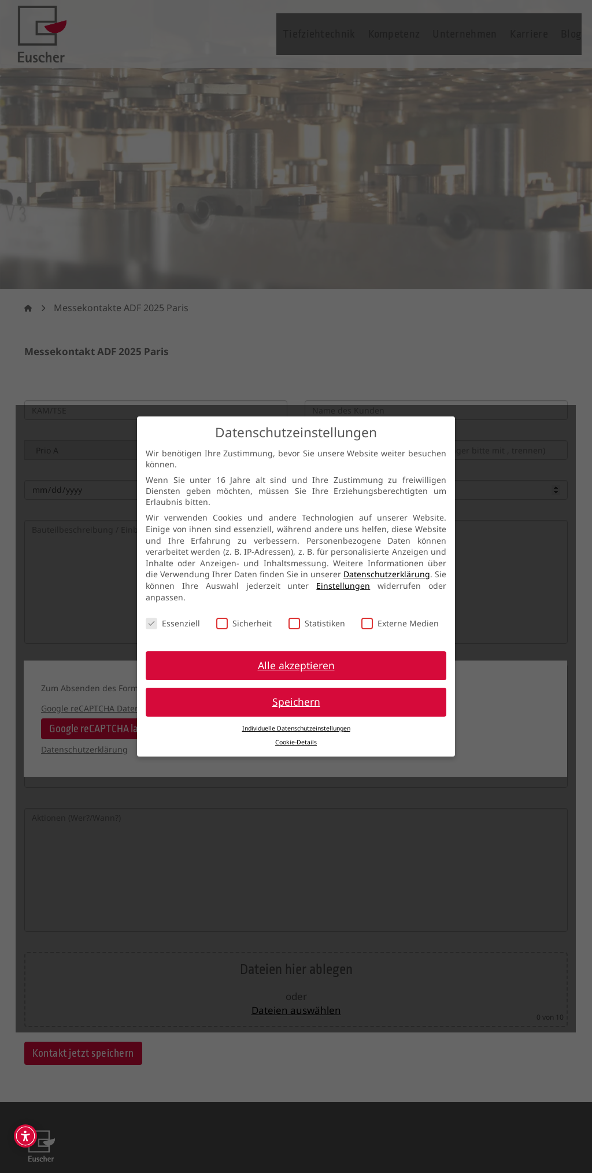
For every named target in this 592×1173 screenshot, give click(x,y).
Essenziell (173, 623)
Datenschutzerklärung (386, 574)
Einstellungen (343, 585)
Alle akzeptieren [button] (296, 665)
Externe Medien (400, 623)
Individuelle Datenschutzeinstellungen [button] (296, 728)
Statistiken (316, 623)
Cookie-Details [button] (296, 742)
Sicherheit (244, 623)
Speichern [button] (296, 702)
